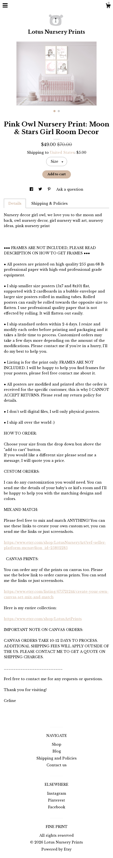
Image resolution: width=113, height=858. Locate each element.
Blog (56, 751)
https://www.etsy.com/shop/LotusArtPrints (43, 619)
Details (14, 203)
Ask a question (69, 189)
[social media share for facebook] (32, 189)
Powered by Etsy (56, 849)
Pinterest (56, 800)
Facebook (56, 807)
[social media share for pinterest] (49, 189)
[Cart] (108, 6)
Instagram (56, 793)
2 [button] (59, 111)
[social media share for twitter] (40, 189)
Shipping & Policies (49, 203)
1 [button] (54, 111)
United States (62, 152)
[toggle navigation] (5, 5)
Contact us (57, 765)
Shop (56, 744)
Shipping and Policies (56, 758)
